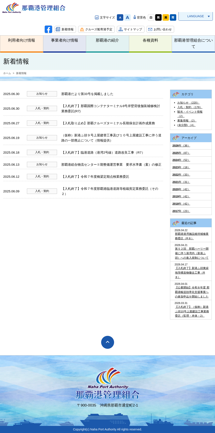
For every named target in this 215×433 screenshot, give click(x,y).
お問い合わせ (163, 29)
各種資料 (150, 40)
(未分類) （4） (186, 125)
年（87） (181, 152)
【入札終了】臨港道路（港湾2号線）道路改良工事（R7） (103, 152)
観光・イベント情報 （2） (190, 114)
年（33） (181, 174)
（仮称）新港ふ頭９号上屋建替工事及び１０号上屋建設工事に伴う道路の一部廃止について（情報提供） (111, 137)
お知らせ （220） (188, 102)
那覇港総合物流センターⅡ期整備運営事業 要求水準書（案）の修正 (111, 164)
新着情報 (68, 29)
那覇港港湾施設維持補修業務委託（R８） (192, 236)
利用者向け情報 (21, 40)
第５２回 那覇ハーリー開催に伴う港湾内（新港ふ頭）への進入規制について (192, 253)
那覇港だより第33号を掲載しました (87, 94)
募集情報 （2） (186, 120)
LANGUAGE (195, 16)
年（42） (181, 189)
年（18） (181, 167)
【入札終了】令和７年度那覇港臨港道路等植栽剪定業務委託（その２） (109, 191)
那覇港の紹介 (107, 40)
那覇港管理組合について (193, 43)
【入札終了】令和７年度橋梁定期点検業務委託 (95, 176)
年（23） (181, 211)
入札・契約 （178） (189, 107)
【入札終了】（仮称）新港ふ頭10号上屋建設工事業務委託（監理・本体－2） (192, 311)
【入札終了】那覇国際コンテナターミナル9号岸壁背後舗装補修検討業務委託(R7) (110, 108)
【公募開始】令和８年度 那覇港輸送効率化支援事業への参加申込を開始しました (192, 292)
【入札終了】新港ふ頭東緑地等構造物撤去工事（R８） (192, 272)
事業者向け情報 (64, 40)
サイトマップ (133, 29)
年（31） (181, 182)
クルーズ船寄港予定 (98, 29)
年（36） (181, 145)
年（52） (181, 160)
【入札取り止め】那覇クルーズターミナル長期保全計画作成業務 (108, 123)
